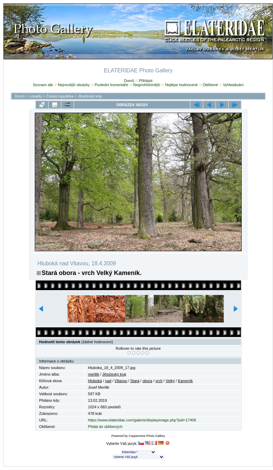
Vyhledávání (233, 85)
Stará (134, 381)
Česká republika (60, 96)
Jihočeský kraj (90, 96)
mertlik (93, 374)
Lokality (35, 96)
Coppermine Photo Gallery (146, 436)
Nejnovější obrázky (74, 85)
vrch (158, 381)
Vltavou (121, 381)
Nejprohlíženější (146, 85)
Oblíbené (210, 85)
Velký (170, 381)
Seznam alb (43, 85)
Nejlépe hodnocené (181, 85)
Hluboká (95, 381)
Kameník (185, 381)
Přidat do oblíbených (105, 427)
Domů (129, 81)
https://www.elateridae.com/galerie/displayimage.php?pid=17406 (142, 420)
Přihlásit (146, 81)
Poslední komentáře (111, 85)
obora (147, 381)
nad (108, 381)
